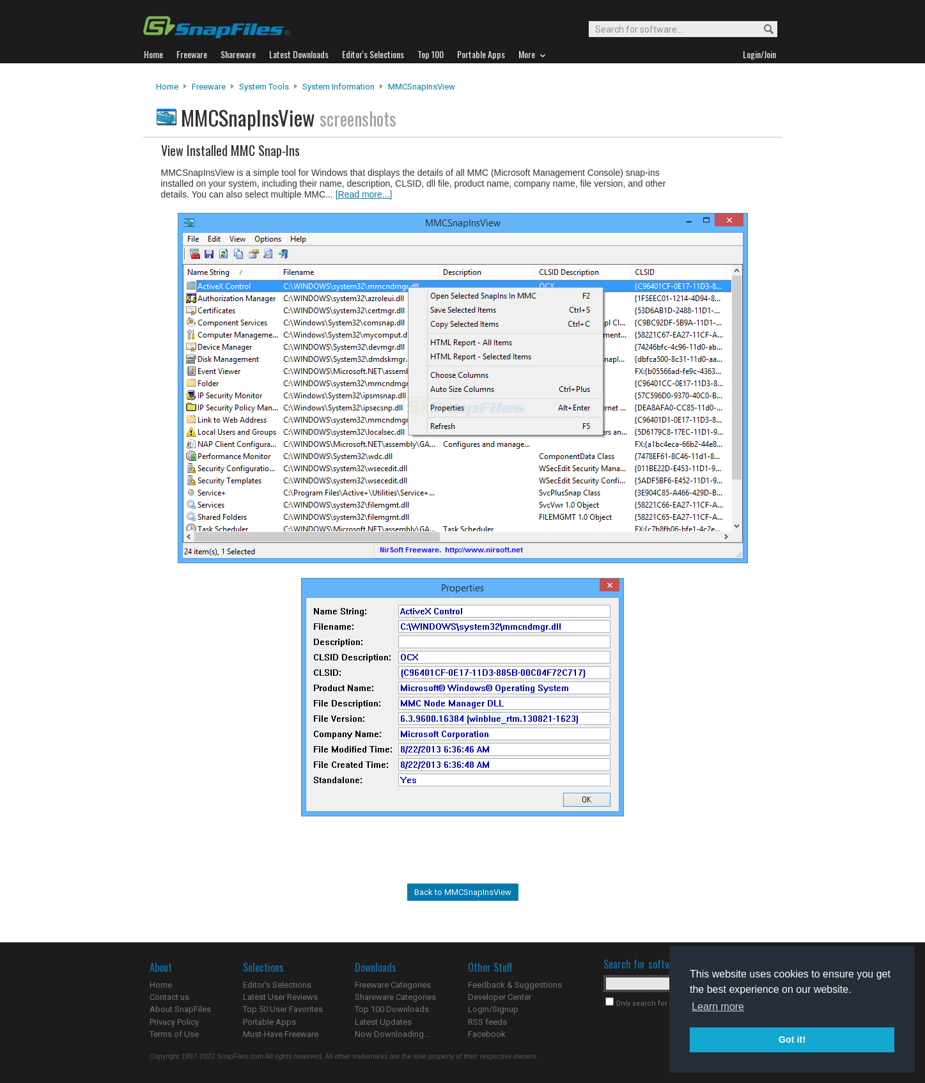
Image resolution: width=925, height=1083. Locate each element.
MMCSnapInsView (421, 86)
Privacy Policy (174, 1022)
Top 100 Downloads (392, 1009)
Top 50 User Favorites (283, 1009)
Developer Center (499, 997)
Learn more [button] (718, 1006)
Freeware (209, 86)
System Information (338, 86)
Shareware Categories (395, 997)
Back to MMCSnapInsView (462, 892)
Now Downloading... (392, 1034)
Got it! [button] (792, 1039)
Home (167, 86)
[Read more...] (364, 194)
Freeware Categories (393, 985)
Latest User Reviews (280, 997)
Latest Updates (383, 1022)
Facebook (487, 1034)
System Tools (264, 86)
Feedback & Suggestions (515, 985)
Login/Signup (493, 1009)
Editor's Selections (277, 985)
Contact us (169, 997)
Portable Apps (269, 1022)
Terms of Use (174, 1034)
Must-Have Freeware (280, 1034)
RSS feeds (487, 1022)
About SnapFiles (180, 1009)
